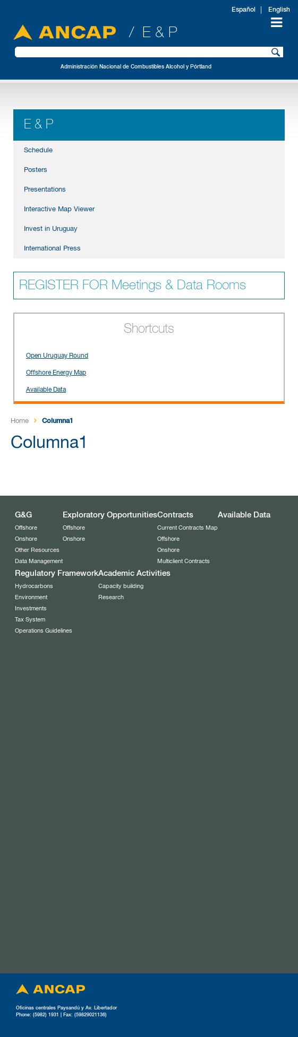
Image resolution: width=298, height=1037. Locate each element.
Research (111, 597)
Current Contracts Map (187, 528)
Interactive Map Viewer (59, 209)
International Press (52, 248)
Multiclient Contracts (183, 561)
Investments (31, 608)
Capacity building (120, 586)
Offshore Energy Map (56, 373)
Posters (35, 170)
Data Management (39, 561)
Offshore (26, 528)
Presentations (45, 189)
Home (20, 421)
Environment (31, 597)
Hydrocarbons (34, 586)
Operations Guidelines (43, 631)
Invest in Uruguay (51, 229)
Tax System (30, 620)
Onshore (26, 539)
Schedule (38, 150)
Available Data (46, 390)
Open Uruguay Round (57, 356)
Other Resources (37, 550)
